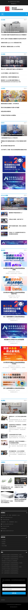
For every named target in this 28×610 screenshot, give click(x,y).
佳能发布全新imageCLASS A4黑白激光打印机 (11, 42)
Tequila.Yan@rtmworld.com (8, 530)
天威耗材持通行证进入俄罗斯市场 (10, 208)
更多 (25, 19)
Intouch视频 (4, 545)
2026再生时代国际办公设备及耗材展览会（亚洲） (12, 554)
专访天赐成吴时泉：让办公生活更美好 (16, 451)
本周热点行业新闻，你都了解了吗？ (16, 219)
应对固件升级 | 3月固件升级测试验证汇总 (11, 65)
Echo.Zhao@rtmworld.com (7, 524)
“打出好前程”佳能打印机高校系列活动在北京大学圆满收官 (13, 34)
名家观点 (3, 543)
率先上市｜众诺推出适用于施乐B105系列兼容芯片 (12, 69)
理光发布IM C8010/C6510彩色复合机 (10, 31)
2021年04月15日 (5, 206)
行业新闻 (3, 539)
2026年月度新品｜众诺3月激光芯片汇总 (9, 73)
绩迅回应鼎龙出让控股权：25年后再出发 (10, 103)
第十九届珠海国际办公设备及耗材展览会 (10, 564)
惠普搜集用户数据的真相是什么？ (16, 212)
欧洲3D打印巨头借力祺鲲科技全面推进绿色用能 (13, 134)
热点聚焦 (3, 541)
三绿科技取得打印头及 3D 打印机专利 (9, 137)
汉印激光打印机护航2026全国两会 (8, 115)
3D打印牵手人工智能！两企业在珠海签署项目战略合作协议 (14, 149)
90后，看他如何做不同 (7, 412)
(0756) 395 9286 (5, 519)
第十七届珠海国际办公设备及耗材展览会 (10, 572)
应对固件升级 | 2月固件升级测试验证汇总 (10, 77)
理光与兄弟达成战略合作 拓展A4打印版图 (10, 107)
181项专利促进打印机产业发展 (15, 434)
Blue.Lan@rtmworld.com (7, 517)
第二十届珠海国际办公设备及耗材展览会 (10, 558)
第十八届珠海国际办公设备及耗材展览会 (10, 570)
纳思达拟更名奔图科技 (6, 111)
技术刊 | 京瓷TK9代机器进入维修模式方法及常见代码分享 (13, 38)
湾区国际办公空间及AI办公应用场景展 (9, 560)
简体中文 (14, 3)
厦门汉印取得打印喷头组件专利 (8, 145)
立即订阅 (14, 593)
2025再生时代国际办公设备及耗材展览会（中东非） (12, 562)
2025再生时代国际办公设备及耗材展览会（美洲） (12, 566)
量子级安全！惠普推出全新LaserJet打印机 (10, 46)
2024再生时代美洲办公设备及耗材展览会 (10, 568)
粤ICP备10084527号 (13, 606)
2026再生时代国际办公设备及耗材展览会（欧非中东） (13, 556)
